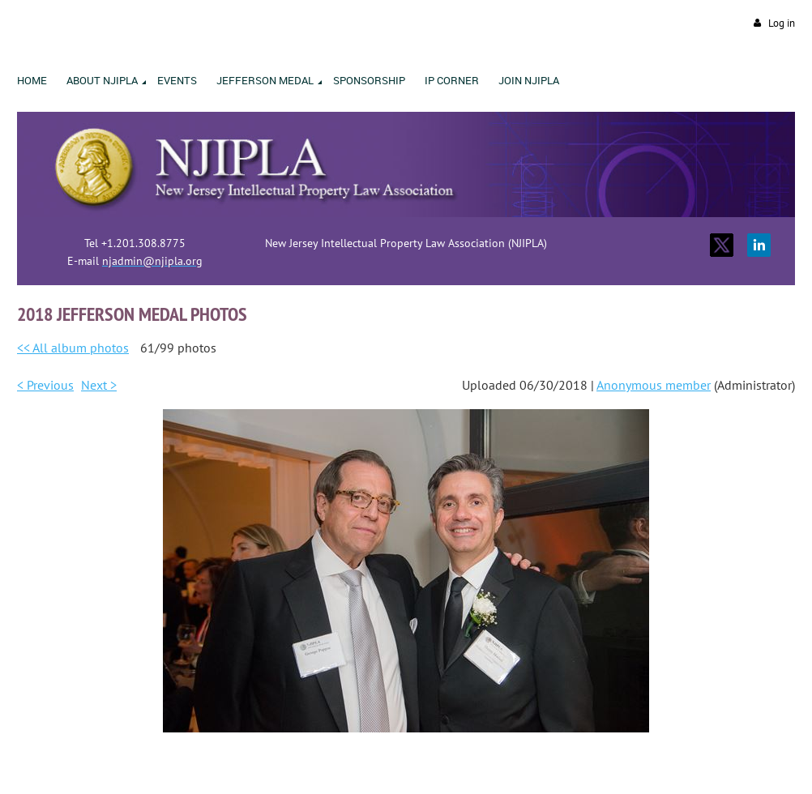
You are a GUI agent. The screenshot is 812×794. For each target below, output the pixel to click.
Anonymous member (653, 385)
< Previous (45, 385)
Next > (99, 385)
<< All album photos (73, 347)
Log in (781, 23)
